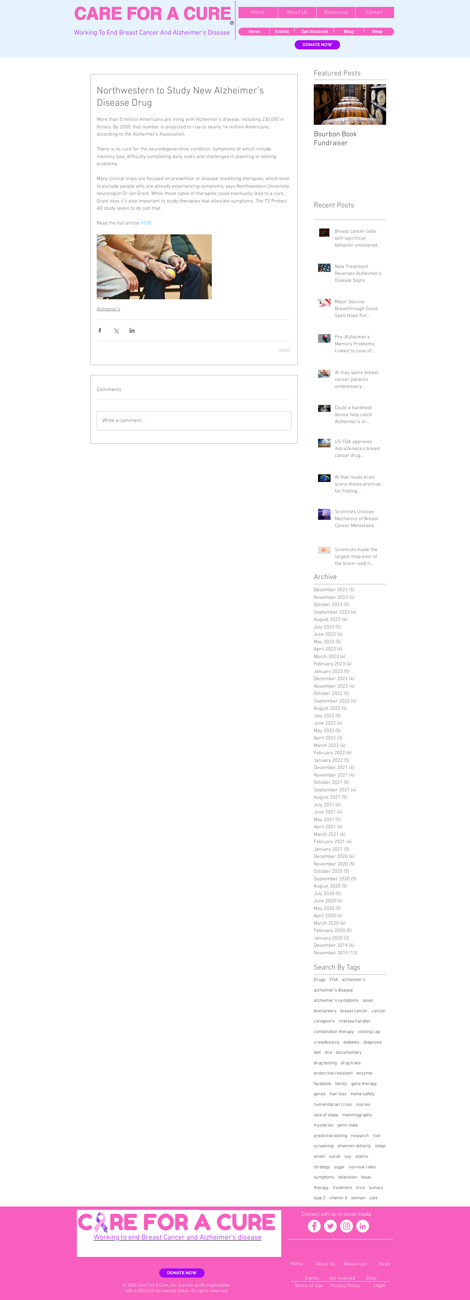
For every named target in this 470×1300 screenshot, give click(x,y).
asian (368, 1000)
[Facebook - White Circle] (314, 1226)
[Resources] (355, 1264)
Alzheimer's (108, 309)
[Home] (296, 1263)
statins (361, 1156)
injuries (363, 1104)
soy (347, 1156)
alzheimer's (353, 980)
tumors (376, 1188)
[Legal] (379, 1285)
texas (366, 1177)
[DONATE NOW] (317, 44)
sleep (380, 1146)
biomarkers (325, 1011)
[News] (254, 32)
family (341, 1084)
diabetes (351, 1042)
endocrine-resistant (333, 1073)
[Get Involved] (315, 32)
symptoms (324, 1177)
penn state (347, 1125)
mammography (357, 1115)
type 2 (319, 1198)
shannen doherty (354, 1146)
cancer (378, 1011)
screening (324, 1146)
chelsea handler (355, 1021)
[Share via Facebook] (100, 330)
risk (377, 1136)
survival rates (362, 1167)
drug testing (325, 1063)
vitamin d (338, 1198)
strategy (322, 1167)
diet (317, 1052)
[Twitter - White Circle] (330, 1226)
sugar (339, 1167)
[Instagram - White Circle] (346, 1226)
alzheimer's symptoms (336, 1000)
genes (320, 1094)
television (347, 1177)
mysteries (324, 1125)
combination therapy (334, 1032)
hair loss (338, 1094)
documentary (349, 1052)
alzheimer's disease (333, 990)
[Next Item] (376, 104)
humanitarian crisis (333, 1104)
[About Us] (325, 1264)
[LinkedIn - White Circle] (362, 1226)
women (358, 1198)
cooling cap (369, 1032)
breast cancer (354, 1011)
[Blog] (349, 32)
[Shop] (377, 32)
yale (373, 1198)
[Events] (282, 32)
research (360, 1136)
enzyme (364, 1073)
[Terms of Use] (309, 1286)
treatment (342, 1188)
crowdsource (326, 1042)
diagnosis (372, 1042)
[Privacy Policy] (345, 1286)
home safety (363, 1094)
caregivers (324, 1021)
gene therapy (364, 1084)
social (334, 1156)
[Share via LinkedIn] (132, 330)
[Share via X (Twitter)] (116, 330)
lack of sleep (326, 1115)
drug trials (351, 1063)
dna (328, 1052)
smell (319, 1156)
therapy (321, 1188)
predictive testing (330, 1136)
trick (360, 1188)
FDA (334, 980)
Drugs (320, 980)
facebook (322, 1084)
